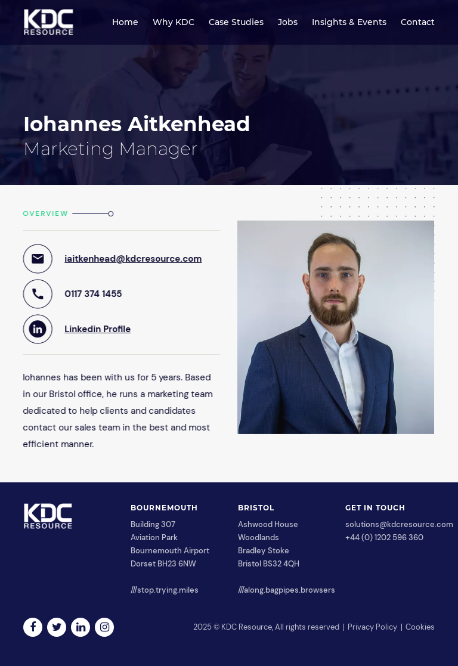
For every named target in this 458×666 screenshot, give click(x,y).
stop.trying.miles (168, 590)
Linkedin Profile (97, 329)
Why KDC (173, 22)
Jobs (288, 22)
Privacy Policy (372, 627)
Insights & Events (349, 22)
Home (125, 22)
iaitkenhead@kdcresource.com (133, 259)
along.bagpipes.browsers (289, 590)
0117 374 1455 (93, 294)
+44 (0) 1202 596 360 (384, 537)
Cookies (420, 627)
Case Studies (236, 22)
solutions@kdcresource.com (399, 524)
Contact (418, 22)
